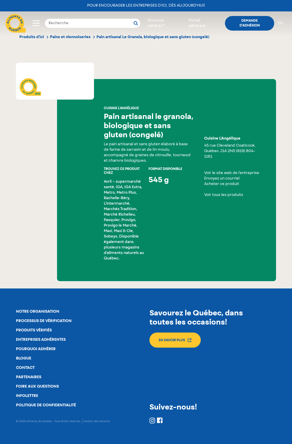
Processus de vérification (44, 321)
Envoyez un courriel (222, 178)
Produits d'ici (31, 37)
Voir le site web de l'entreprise (231, 173)
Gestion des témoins (96, 421)
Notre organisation (37, 311)
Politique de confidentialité (46, 405)
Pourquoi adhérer (36, 349)
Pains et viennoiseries (70, 37)
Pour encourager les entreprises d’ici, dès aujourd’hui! (146, 6)
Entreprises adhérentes (41, 339)
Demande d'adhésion (250, 23)
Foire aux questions (37, 386)
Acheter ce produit (221, 184)
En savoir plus (175, 340)
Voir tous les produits (223, 195)
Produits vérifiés (34, 330)
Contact (25, 368)
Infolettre (27, 396)
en (280, 23)
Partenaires (28, 377)
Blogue (23, 358)
